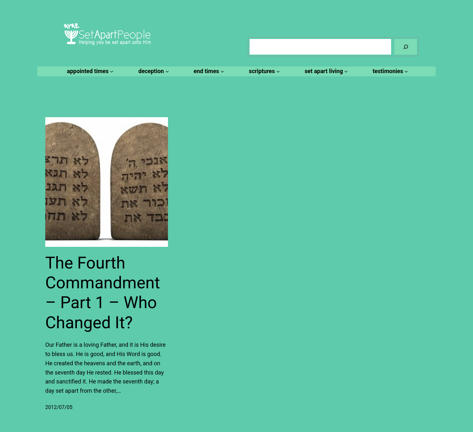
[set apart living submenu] (325, 71)
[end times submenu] (208, 71)
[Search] (405, 47)
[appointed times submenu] (89, 71)
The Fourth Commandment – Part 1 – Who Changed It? (102, 292)
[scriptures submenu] (263, 71)
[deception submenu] (152, 71)
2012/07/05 (58, 407)
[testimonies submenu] (389, 71)
